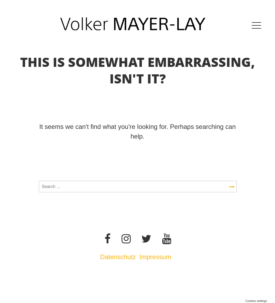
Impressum (156, 256)
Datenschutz (118, 256)
